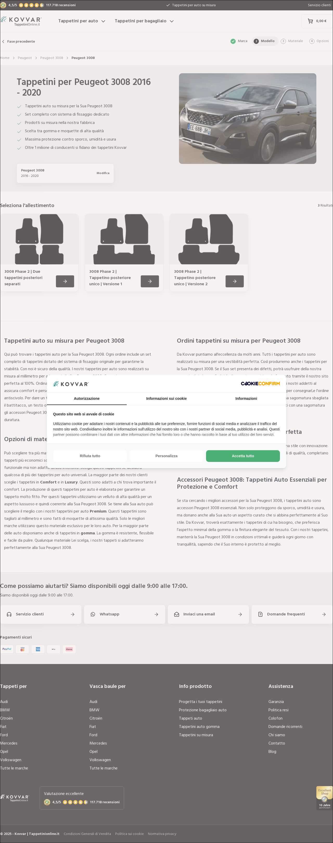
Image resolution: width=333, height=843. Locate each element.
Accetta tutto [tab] (243, 456)
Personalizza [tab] (167, 456)
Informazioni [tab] (246, 398)
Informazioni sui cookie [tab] (166, 398)
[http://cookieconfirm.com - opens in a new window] (260, 384)
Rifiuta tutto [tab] (90, 456)
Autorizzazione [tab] (87, 398)
